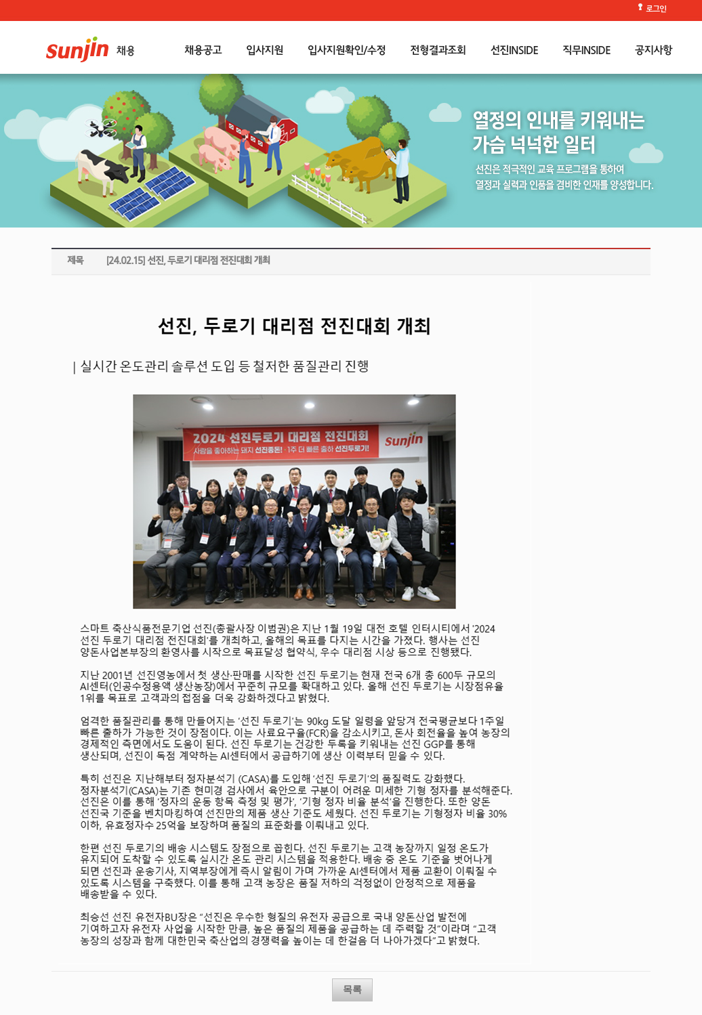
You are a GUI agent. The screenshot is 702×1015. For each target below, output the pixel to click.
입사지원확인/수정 (347, 51)
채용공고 (203, 51)
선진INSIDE (514, 51)
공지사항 (653, 51)
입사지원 (264, 51)
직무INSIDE (586, 51)
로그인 (656, 9)
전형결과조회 (438, 51)
